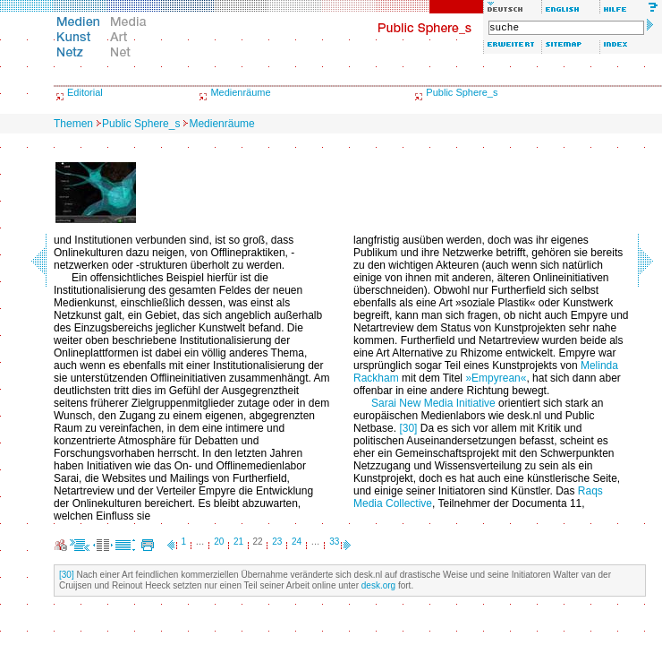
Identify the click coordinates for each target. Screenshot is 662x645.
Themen (73, 123)
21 (238, 541)
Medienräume (240, 92)
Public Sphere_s (461, 92)
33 (334, 541)
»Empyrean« (495, 378)
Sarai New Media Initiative (433, 403)
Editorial (85, 92)
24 (296, 541)
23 (277, 541)
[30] (408, 428)
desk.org (378, 585)
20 (219, 541)
